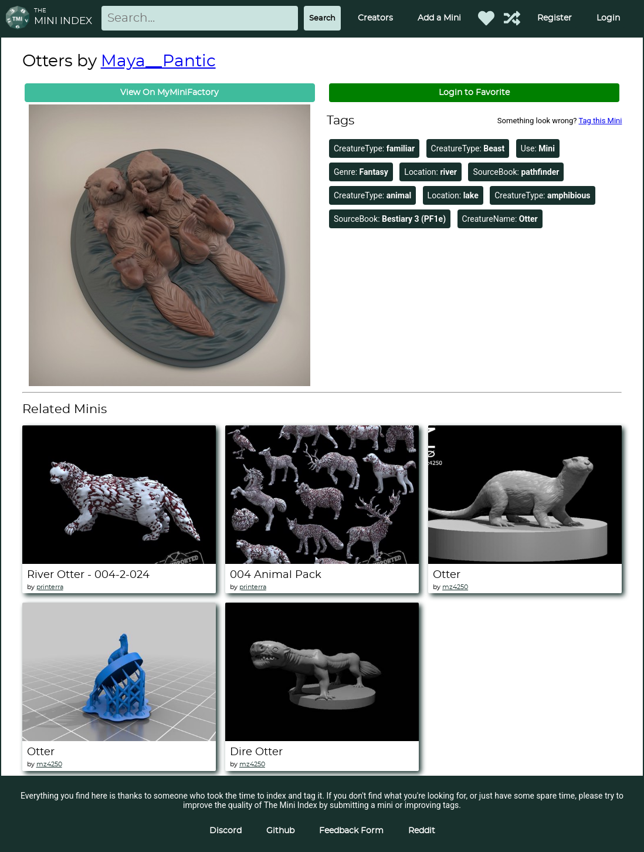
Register (554, 18)
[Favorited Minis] (486, 18)
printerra (49, 587)
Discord (225, 831)
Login (608, 18)
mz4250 (455, 587)
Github (280, 831)
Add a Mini (439, 18)
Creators (375, 18)
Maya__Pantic (158, 61)
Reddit (421, 831)
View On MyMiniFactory (169, 93)
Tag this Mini (600, 120)
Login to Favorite (474, 93)
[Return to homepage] (20, 18)
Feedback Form (351, 831)
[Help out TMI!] (512, 18)
